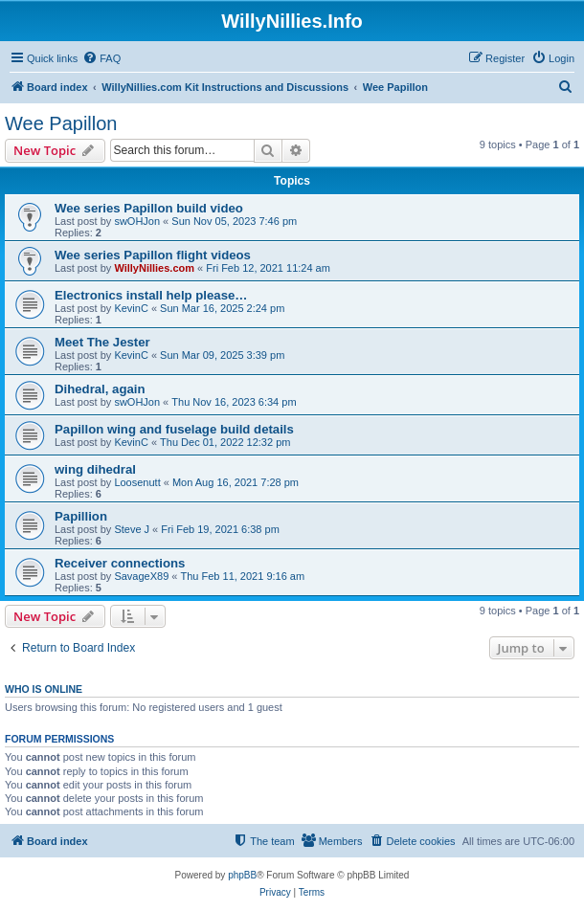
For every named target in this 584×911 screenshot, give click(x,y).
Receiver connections (120, 563)
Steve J (131, 529)
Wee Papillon (61, 123)
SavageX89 (141, 576)
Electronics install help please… (151, 295)
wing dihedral (95, 469)
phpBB (242, 875)
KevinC (130, 308)
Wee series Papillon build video (149, 208)
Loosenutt (137, 482)
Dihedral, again (100, 389)
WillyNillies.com (154, 268)
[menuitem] (101, 58)
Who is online (43, 689)
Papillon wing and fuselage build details (174, 429)
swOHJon (137, 221)
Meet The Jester (102, 342)
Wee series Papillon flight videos (153, 255)
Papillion (81, 516)
